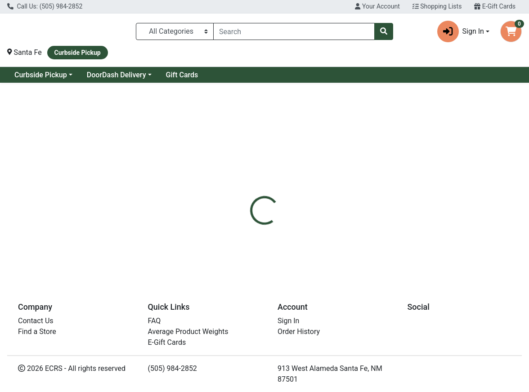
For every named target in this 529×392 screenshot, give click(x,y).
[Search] (294, 31)
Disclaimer (285, 198)
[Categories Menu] (175, 31)
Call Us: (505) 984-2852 (44, 6)
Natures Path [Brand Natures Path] (330, 232)
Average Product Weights (188, 331)
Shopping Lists (437, 6)
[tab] (244, 198)
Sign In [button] (460, 31)
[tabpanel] (374, 240)
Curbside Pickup (40, 75)
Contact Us (36, 320)
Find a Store (37, 331)
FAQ (154, 320)
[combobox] (294, 31)
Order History (299, 331)
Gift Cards (182, 75)
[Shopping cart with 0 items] (511, 31)
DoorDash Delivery (116, 75)
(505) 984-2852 (172, 368)
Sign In (288, 320)
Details (245, 198)
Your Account (377, 6)
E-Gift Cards (495, 6)
